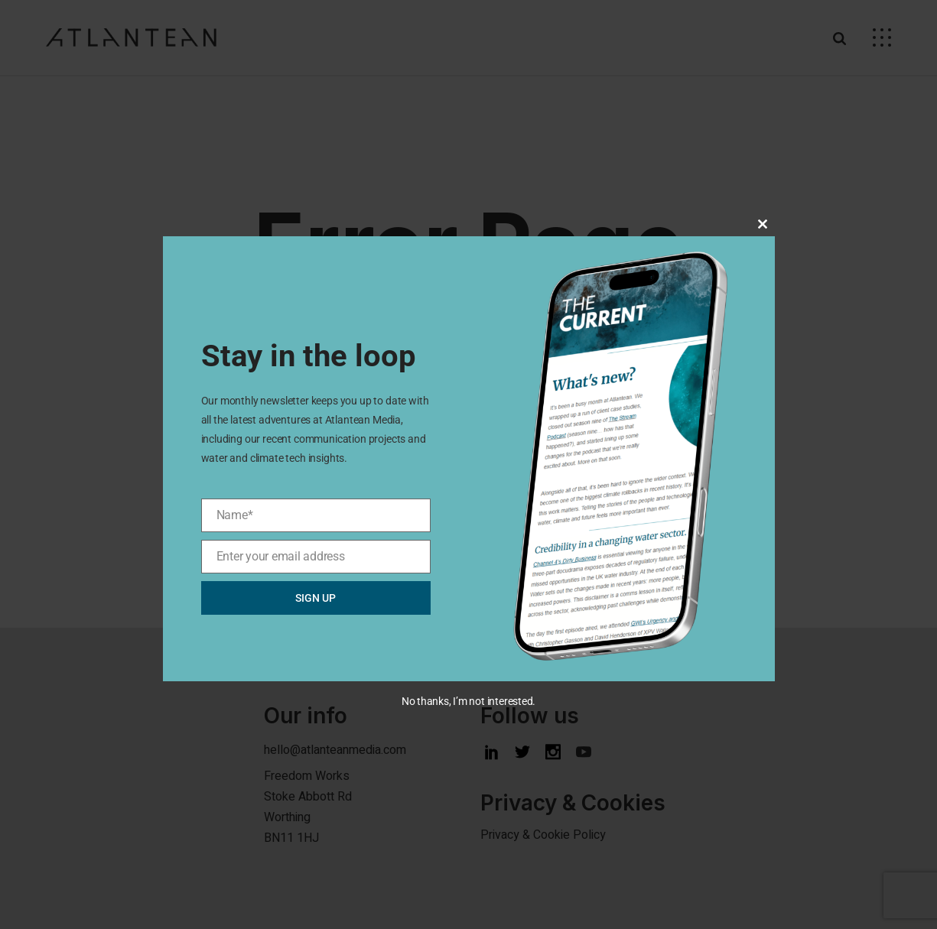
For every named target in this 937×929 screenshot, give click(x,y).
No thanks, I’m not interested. (468, 701)
